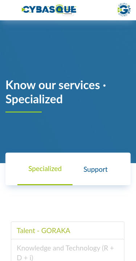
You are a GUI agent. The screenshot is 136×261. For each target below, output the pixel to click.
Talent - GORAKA (43, 230)
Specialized (45, 168)
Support (95, 169)
